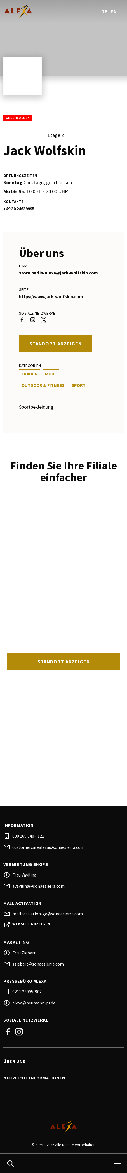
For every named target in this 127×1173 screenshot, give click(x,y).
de (104, 11)
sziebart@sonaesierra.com (38, 964)
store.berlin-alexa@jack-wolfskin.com (58, 272)
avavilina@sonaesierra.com (38, 886)
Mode (51, 374)
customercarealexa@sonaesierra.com (48, 847)
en (113, 11)
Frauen (30, 374)
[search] (10, 1163)
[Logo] (63, 1127)
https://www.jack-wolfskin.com (51, 296)
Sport (79, 385)
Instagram (19, 1031)
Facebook (7, 1031)
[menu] (117, 1163)
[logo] (34, 11)
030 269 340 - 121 (28, 836)
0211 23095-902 (27, 991)
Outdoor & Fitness (43, 385)
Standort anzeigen (55, 343)
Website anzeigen (31, 924)
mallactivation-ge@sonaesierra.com (47, 914)
